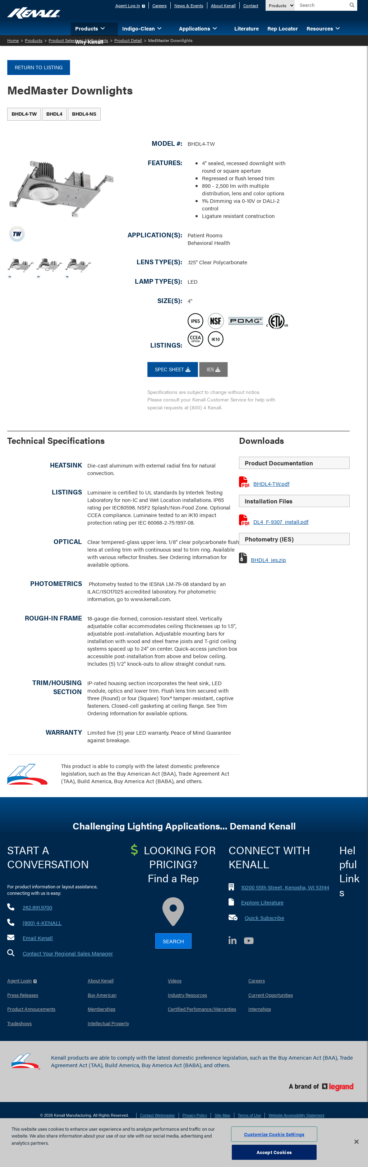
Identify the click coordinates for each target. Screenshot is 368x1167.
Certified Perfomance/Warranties (202, 1008)
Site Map (222, 1115)
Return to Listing (39, 67)
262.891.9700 (37, 907)
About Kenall (223, 5)
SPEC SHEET (172, 369)
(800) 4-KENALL (42, 922)
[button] (113, 28)
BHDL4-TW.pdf (271, 483)
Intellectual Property (108, 1023)
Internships (259, 1008)
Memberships (101, 1008)
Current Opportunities (270, 994)
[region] (184, 1142)
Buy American (102, 994)
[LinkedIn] (236, 941)
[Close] (356, 1141)
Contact (250, 5)
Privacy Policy (195, 1115)
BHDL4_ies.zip (268, 559)
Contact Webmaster (157, 1115)
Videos (174, 980)
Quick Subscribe (264, 917)
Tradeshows (19, 1023)
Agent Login (19, 980)
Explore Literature (262, 902)
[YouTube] (252, 941)
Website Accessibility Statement (296, 1115)
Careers (159, 5)
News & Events (188, 5)
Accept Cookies (274, 1152)
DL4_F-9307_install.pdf (280, 521)
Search (173, 941)
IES (213, 369)
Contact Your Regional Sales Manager (68, 953)
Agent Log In (127, 5)
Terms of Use (249, 1115)
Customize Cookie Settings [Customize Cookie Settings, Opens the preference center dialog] (274, 1134)
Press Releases (22, 994)
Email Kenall (38, 937)
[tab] (24, 114)
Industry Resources (187, 994)
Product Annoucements (31, 1008)
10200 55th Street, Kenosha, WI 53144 (285, 887)
